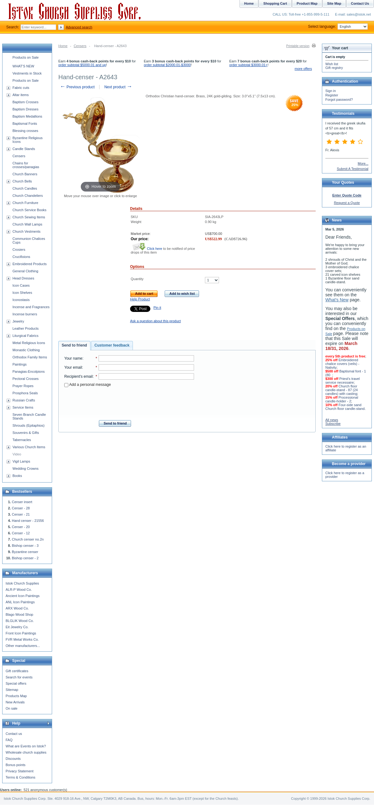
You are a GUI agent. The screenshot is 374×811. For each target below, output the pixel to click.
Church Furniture (25, 203)
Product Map (307, 3)
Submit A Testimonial (352, 169)
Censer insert (22, 502)
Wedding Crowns (25, 468)
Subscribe (333, 423)
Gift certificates (17, 671)
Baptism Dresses (25, 109)
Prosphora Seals (25, 393)
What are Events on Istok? (26, 746)
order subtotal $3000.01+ (248, 65)
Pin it (157, 307)
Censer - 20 (21, 527)
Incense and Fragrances (31, 307)
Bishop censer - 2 (25, 558)
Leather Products (25, 328)
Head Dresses (23, 278)
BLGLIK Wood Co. (20, 621)
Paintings (19, 364)
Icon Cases (21, 285)
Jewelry (18, 321)
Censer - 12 (21, 533)
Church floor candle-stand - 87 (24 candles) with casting (341, 390)
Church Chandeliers (27, 195)
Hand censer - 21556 (28, 520)
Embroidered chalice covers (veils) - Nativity (342, 363)
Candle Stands (23, 149)
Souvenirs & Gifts (25, 433)
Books (17, 476)
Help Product (140, 299)
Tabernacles (21, 440)
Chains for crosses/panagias (25, 165)
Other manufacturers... (23, 646)
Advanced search (79, 27)
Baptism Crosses (25, 102)
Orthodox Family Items (29, 357)
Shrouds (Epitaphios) (28, 425)
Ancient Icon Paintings (23, 596)
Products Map (16, 696)
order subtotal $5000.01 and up (82, 65)
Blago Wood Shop (19, 614)
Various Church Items (28, 447)
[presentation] (129, 402)
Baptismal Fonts (24, 123)
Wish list (331, 64)
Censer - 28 (21, 508)
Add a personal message (87, 384)
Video (16, 454)
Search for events (19, 677)
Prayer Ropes (22, 386)
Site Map (334, 3)
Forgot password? (339, 99)
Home (62, 46)
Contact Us (360, 3)
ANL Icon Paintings (20, 602)
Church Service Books (29, 210)
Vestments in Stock (27, 73)
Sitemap (12, 690)
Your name (73, 358)
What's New (336, 299)
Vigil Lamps (21, 461)
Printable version (297, 46)
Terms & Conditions (20, 777)
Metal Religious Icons (28, 343)
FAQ (9, 740)
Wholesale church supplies (26, 752)
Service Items (22, 407)
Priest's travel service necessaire (342, 380)
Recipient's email (78, 376)
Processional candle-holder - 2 (341, 399)
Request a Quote (347, 203)
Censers (80, 46)
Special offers (16, 683)
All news (331, 420)
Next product (118, 87)
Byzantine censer (25, 552)
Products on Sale (25, 57)
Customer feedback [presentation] (112, 345)
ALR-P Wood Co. (19, 589)
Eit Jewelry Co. (17, 627)
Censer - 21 (21, 514)
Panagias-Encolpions (28, 371)
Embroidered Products (29, 264)
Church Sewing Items (28, 217)
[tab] (74, 345)
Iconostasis (21, 300)
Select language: (338, 26)
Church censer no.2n (28, 539)
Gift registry (334, 68)
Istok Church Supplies (22, 583)
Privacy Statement (19, 771)
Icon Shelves (22, 292)
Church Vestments (26, 231)
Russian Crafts (23, 400)
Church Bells (22, 181)
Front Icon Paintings (21, 633)
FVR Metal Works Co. (22, 639)
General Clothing (25, 271)
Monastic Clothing (26, 350)
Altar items (20, 95)
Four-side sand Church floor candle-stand (345, 406)
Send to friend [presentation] (74, 345)
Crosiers (18, 249)
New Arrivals (15, 702)
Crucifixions (21, 257)
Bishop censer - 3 (25, 545)
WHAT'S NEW (23, 66)
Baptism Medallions (27, 116)
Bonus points (16, 765)
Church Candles (24, 188)
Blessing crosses (25, 131)
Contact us (14, 734)
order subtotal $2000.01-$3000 (167, 65)
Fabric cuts (20, 88)
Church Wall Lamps (27, 224)
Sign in (330, 91)
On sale (11, 708)
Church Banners (24, 174)
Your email (73, 367)
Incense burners (24, 314)
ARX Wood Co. (17, 608)
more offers (303, 68)
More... (363, 163)
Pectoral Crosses (25, 379)
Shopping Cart (275, 3)
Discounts (13, 758)
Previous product (77, 87)
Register (331, 95)
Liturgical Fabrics (25, 336)
